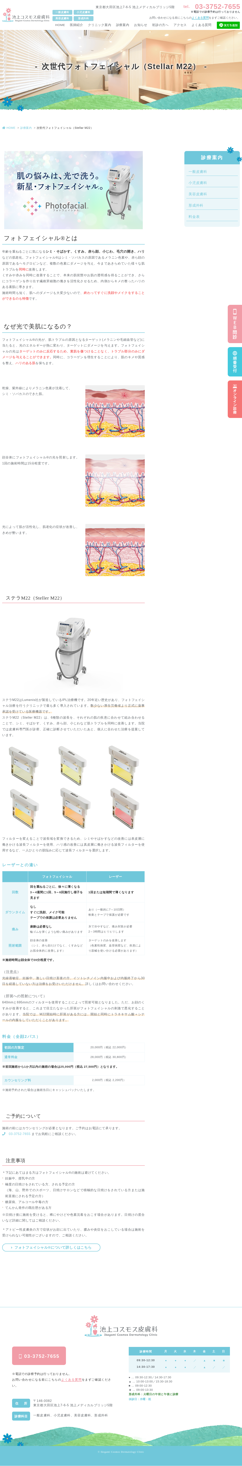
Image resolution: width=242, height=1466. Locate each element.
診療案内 (122, 25)
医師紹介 (76, 25)
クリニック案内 (99, 25)
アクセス (180, 25)
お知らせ (140, 25)
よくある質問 (200, 17)
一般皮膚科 (198, 172)
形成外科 (196, 205)
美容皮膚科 (198, 194)
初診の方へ (160, 25)
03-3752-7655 (217, 6)
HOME (60, 25)
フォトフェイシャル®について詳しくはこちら (51, 1248)
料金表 (194, 217)
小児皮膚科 (198, 183)
